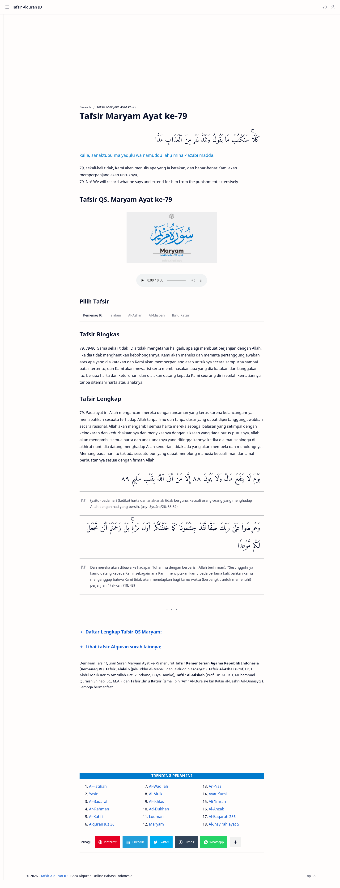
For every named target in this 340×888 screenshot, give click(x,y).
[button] (323, 7)
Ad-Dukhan (166, 810)
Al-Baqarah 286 (229, 818)
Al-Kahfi (103, 818)
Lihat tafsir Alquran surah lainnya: (131, 648)
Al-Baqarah (106, 803)
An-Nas (222, 788)
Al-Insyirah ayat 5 (231, 826)
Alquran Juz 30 (109, 826)
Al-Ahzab (223, 810)
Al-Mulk (163, 795)
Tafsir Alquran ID (28, 7)
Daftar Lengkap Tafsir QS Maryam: (131, 634)
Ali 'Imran (224, 803)
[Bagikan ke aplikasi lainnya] (242, 844)
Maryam (163, 826)
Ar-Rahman (106, 810)
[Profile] (331, 7)
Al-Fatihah (105, 788)
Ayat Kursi (225, 795)
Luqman (163, 818)
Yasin (101, 795)
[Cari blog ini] (98, 7)
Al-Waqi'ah (165, 788)
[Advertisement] (175, 64)
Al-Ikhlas (163, 803)
